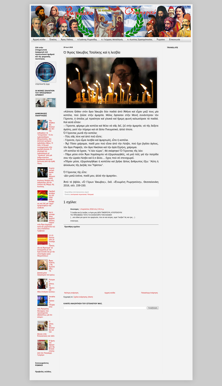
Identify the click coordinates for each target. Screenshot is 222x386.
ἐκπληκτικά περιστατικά (79, 194)
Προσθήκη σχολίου (72, 227)
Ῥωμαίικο (161, 39)
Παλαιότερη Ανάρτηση (149, 293)
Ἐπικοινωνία (174, 39)
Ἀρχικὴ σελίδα (39, 39)
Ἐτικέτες (53, 39)
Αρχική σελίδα (109, 293)
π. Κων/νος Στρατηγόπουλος (139, 39)
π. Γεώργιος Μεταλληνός (112, 39)
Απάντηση (74, 221)
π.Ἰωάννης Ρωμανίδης (87, 39)
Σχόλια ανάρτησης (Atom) (83, 297)
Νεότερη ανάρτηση (71, 293)
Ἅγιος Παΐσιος (67, 39)
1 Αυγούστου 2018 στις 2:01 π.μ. (92, 209)
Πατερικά (90, 194)
